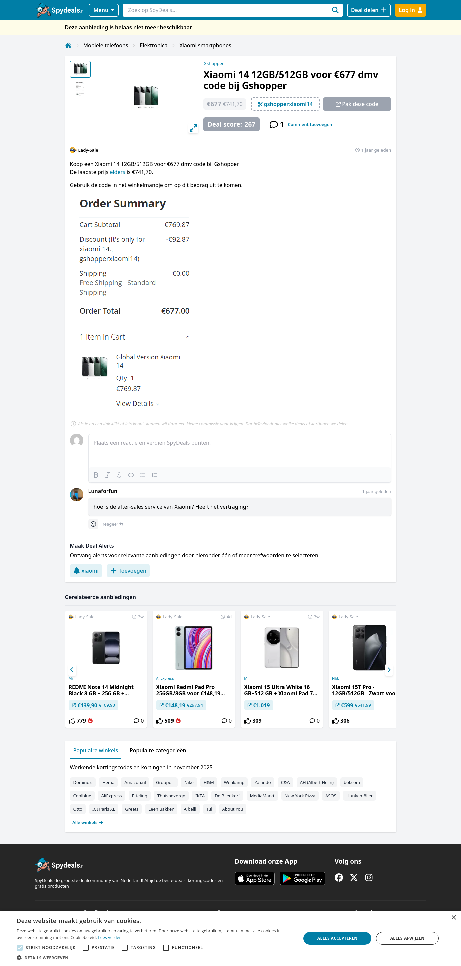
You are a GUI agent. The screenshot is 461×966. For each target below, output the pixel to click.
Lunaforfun (103, 491)
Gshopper (213, 63)
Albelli (190, 809)
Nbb (335, 678)
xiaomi (86, 570)
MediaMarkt (262, 796)
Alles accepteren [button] (337, 938)
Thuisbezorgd (171, 796)
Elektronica (153, 45)
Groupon (165, 782)
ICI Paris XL (103, 809)
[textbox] (240, 450)
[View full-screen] (193, 128)
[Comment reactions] (93, 524)
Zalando (262, 782)
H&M (209, 782)
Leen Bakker (161, 809)
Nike (189, 782)
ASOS (330, 796)
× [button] (453, 917)
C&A (285, 782)
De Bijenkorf (227, 796)
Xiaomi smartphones (205, 45)
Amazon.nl (135, 782)
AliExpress (165, 678)
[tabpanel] (230, 793)
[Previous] (72, 670)
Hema (108, 782)
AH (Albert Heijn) (317, 782)
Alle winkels (87, 822)
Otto (77, 809)
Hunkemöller (359, 796)
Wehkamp (234, 782)
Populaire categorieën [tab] (158, 750)
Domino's (82, 782)
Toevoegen (128, 570)
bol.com (352, 782)
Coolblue (82, 796)
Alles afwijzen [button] (407, 938)
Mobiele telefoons (105, 45)
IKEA (200, 796)
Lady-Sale (88, 150)
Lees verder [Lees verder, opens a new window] (109, 937)
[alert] (230, 938)
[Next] (389, 670)
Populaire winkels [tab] (95, 750)
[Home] (68, 45)
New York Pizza (300, 796)
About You (232, 809)
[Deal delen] (369, 10)
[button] (155, 957)
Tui (209, 809)
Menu (103, 10)
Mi (70, 678)
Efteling (139, 796)
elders (118, 172)
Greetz (131, 809)
